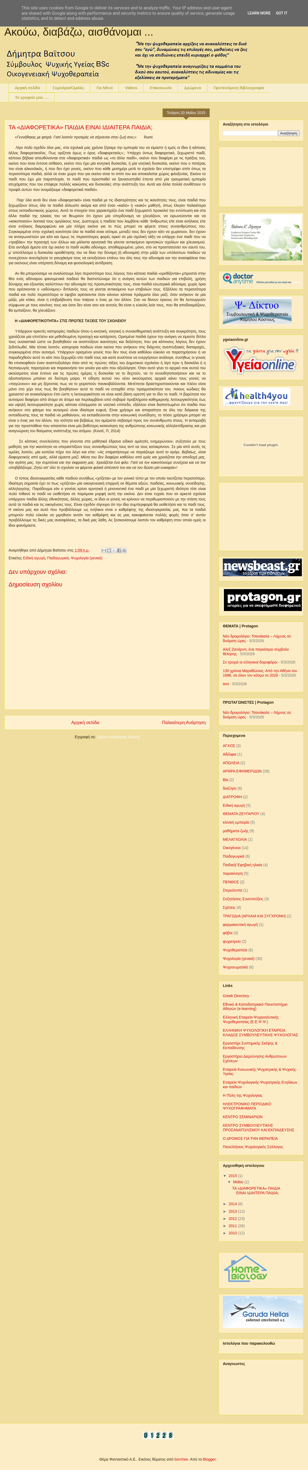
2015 (233, 1176)
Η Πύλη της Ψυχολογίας (242, 1095)
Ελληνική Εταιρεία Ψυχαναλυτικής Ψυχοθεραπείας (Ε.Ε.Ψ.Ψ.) (251, 1019)
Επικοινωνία (161, 87)
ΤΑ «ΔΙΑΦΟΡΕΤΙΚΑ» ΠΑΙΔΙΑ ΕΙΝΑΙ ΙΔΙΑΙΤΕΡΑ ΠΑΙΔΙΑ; (80, 127)
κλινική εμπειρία (236, 822)
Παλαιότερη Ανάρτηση (184, 722)
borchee (181, 1459)
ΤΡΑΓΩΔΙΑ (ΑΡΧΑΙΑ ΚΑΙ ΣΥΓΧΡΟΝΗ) (254, 916)
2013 (233, 1211)
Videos (131, 87)
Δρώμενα (192, 87)
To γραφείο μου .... (31, 97)
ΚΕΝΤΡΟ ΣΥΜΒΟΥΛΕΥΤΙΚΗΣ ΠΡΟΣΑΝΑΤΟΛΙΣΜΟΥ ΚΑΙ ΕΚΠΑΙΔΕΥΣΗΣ (258, 1127)
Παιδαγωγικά (58, 558)
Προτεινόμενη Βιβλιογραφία (238, 87)
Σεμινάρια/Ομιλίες (68, 87)
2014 (233, 1204)
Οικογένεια (232, 848)
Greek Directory (236, 996)
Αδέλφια (229, 754)
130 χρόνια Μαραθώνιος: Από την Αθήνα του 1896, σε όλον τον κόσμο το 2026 (260, 673)
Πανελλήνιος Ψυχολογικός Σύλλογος (253, 1147)
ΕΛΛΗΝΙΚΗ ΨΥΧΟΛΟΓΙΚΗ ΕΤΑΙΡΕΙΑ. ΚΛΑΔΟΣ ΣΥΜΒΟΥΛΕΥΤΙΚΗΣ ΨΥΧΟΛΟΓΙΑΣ (260, 1032)
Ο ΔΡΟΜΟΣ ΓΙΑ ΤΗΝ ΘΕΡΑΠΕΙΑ (250, 1138)
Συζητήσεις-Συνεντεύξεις (243, 899)
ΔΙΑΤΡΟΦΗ (232, 797)
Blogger (209, 1459)
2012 (233, 1218)
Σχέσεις (229, 907)
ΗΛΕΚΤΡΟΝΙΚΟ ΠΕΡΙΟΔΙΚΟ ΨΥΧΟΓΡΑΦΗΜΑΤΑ (247, 1106)
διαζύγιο (229, 788)
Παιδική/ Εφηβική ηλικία (242, 865)
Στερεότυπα (232, 890)
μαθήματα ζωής (236, 831)
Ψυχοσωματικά (235, 967)
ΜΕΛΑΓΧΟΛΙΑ (235, 839)
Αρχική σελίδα (27, 87)
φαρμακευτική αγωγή (240, 924)
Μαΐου (238, 1182)
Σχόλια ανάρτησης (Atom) (118, 737)
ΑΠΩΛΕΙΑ (231, 763)
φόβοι (227, 933)
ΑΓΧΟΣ (229, 746)
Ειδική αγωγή (34, 558)
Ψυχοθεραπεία (235, 950)
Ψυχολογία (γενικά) (86, 558)
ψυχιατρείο (232, 941)
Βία (225, 780)
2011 (233, 1226)
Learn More (259, 13)
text (226, 684)
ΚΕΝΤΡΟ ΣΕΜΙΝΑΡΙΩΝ (242, 1117)
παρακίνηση (233, 873)
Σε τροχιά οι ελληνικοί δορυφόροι (250, 662)
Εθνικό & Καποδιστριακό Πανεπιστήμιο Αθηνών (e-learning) (255, 1006)
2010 (233, 1233)
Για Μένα (104, 87)
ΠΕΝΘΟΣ (231, 882)
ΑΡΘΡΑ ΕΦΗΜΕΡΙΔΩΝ (242, 771)
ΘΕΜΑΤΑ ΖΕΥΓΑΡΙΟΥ (241, 814)
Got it (281, 13)
